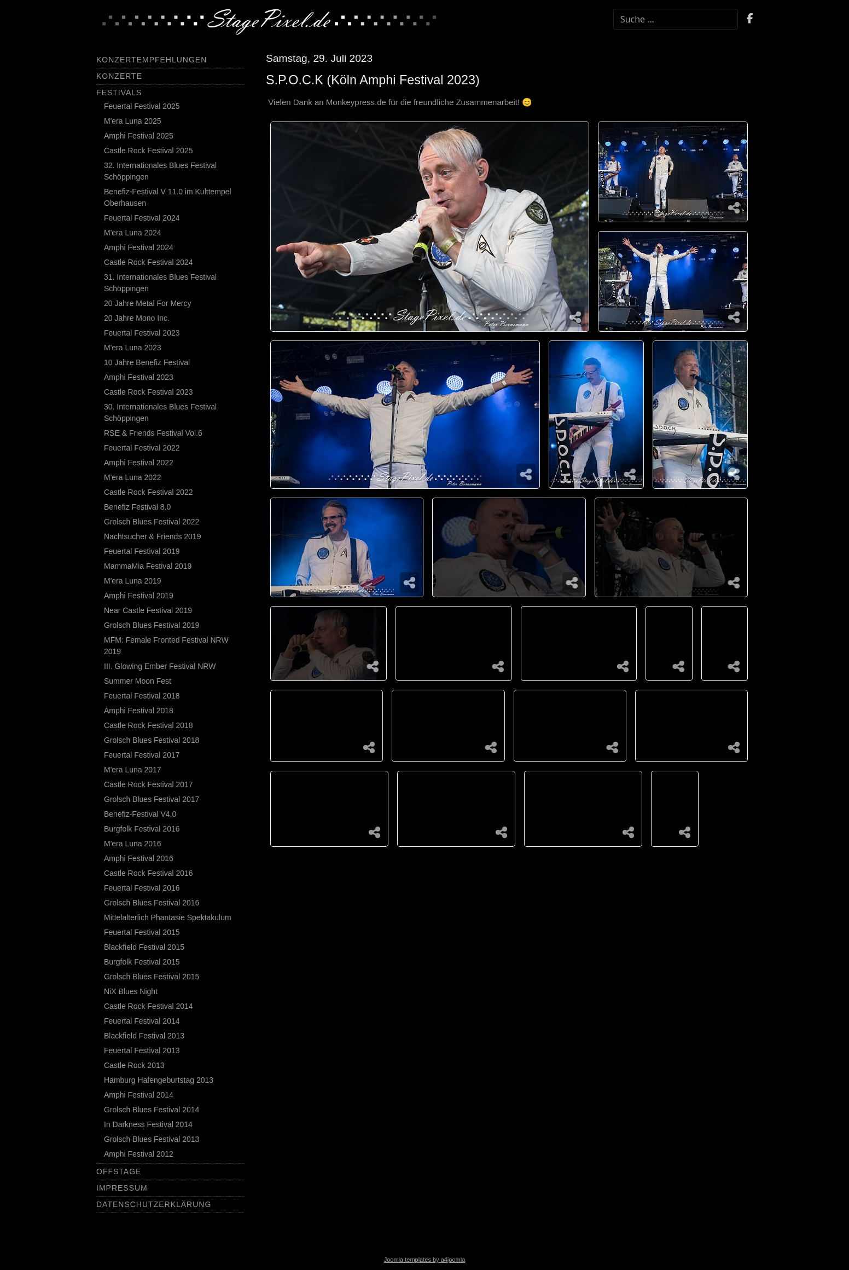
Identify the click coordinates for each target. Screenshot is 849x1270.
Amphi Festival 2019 (138, 595)
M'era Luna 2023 (132, 347)
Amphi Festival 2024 (138, 247)
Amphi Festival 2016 (138, 858)
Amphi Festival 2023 (138, 377)
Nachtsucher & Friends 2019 (152, 536)
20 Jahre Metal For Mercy (147, 303)
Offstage (118, 1171)
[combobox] (675, 19)
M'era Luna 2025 (132, 121)
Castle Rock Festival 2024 (148, 262)
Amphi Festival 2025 (138, 135)
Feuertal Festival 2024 (142, 217)
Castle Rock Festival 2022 (148, 492)
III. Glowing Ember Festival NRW (160, 666)
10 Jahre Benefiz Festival (147, 362)
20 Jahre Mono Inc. (137, 318)
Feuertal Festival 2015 (142, 932)
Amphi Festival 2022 (138, 462)
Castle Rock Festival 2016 (148, 873)
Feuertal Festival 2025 (142, 106)
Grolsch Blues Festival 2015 (151, 976)
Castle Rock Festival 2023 (148, 392)
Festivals (119, 92)
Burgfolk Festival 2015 (142, 961)
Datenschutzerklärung (153, 1204)
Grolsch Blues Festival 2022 (151, 521)
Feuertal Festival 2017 (142, 755)
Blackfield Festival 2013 (144, 1035)
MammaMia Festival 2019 (147, 566)
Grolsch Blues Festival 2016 (151, 902)
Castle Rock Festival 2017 (148, 784)
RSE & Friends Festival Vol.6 (153, 433)
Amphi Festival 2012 (138, 1154)
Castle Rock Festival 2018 (148, 725)
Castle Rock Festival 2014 (148, 1006)
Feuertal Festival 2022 (142, 447)
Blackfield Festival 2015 (144, 947)
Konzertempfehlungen (151, 59)
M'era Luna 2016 (132, 843)
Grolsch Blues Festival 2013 (151, 1139)
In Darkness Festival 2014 (148, 1124)
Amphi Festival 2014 (138, 1094)
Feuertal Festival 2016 (142, 888)
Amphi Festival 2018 (138, 710)
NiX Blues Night (131, 991)
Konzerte (119, 76)
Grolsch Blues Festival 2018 (151, 740)
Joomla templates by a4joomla (425, 1259)
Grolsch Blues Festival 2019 (151, 625)
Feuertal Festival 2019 (142, 551)
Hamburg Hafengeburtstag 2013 (158, 1080)
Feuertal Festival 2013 (142, 1050)
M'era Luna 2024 (132, 232)
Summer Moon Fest (137, 681)
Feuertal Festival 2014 (142, 1021)
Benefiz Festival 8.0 (137, 507)
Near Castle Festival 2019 (148, 610)
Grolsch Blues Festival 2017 (151, 799)
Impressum (122, 1188)
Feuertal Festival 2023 (142, 332)
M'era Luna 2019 (132, 580)
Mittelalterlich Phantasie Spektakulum (167, 917)
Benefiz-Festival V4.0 (140, 814)
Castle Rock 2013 (134, 1065)
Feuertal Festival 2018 (142, 695)
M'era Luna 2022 (132, 477)
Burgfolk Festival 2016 (142, 828)
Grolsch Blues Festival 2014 (151, 1109)
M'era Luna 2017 (132, 769)
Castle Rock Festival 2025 (148, 150)
